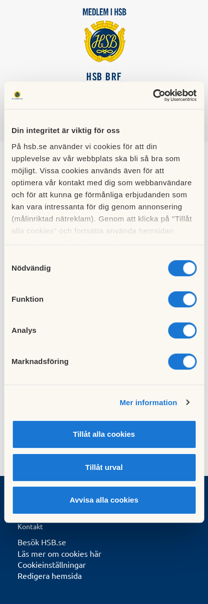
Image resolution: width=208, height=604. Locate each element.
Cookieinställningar (52, 564)
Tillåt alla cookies (104, 434)
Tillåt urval (104, 467)
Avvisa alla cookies (104, 500)
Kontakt (30, 526)
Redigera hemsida (50, 575)
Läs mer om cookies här (59, 553)
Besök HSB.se (42, 542)
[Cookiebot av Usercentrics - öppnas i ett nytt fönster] (152, 95)
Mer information (148, 402)
